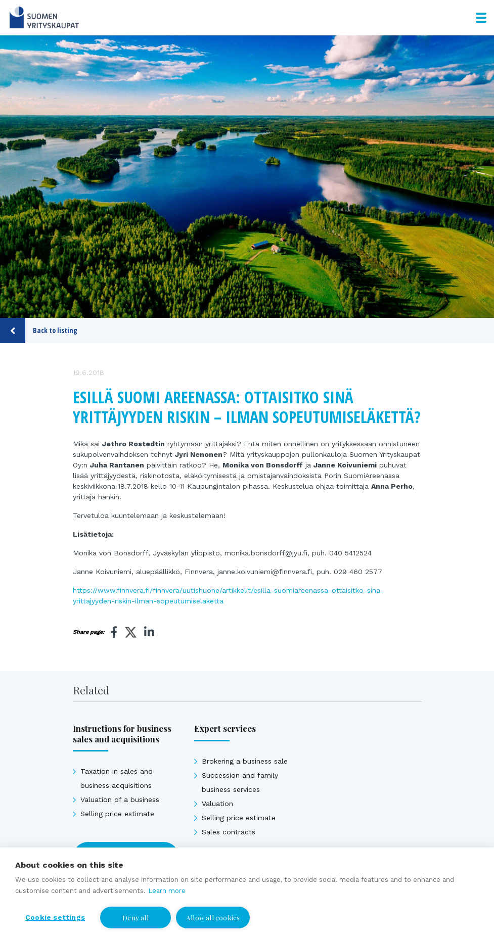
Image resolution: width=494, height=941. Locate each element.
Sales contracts (228, 832)
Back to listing (38, 330)
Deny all (135, 917)
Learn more (167, 891)
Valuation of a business (119, 799)
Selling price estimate (117, 814)
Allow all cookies (213, 917)
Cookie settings (55, 917)
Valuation (217, 803)
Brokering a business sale (245, 761)
